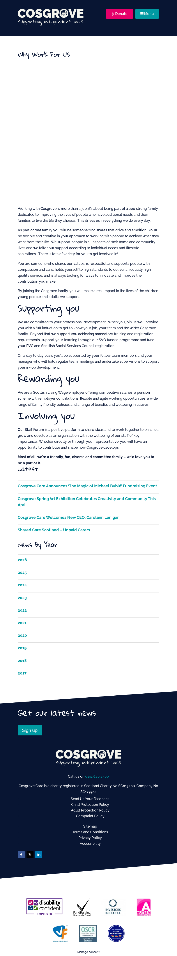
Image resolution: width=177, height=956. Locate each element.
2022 (22, 610)
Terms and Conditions (90, 832)
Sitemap (90, 826)
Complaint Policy (90, 816)
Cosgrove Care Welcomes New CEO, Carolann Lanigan (69, 517)
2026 (22, 560)
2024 (22, 585)
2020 (22, 635)
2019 (22, 647)
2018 (22, 660)
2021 (22, 622)
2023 (22, 597)
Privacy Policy (90, 838)
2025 (22, 572)
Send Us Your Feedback (90, 799)
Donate (121, 14)
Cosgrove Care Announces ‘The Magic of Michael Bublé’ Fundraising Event (87, 486)
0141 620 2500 (97, 776)
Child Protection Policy (90, 804)
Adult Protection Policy (90, 810)
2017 (22, 673)
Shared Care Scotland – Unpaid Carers (54, 530)
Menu (147, 14)
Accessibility (90, 843)
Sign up (29, 730)
